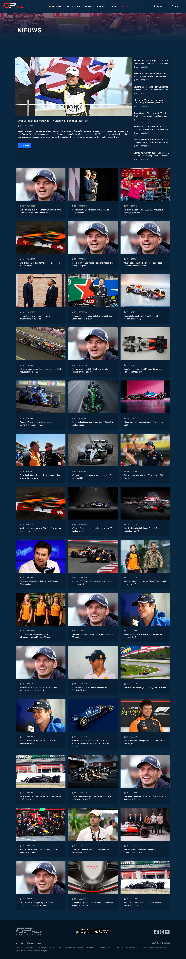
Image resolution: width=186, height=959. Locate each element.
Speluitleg (73, 6)
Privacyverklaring (34, 943)
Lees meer (24, 145)
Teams (89, 6)
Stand (113, 6)
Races (101, 6)
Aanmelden (160, 6)
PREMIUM (55, 6)
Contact (24, 943)
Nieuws (125, 6)
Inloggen (176, 6)
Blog (17, 943)
